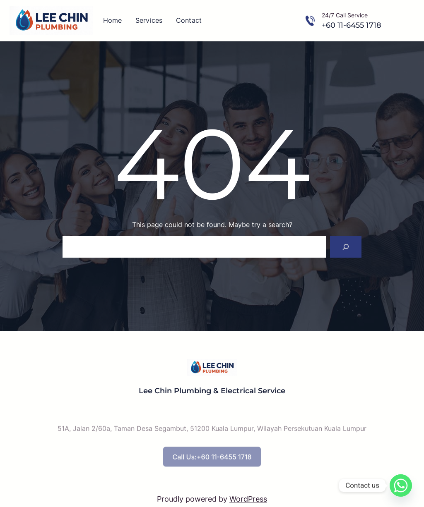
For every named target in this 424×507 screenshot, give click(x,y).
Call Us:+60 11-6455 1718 (211, 463)
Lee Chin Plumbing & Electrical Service (212, 390)
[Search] (345, 247)
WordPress (248, 499)
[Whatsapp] (401, 485)
